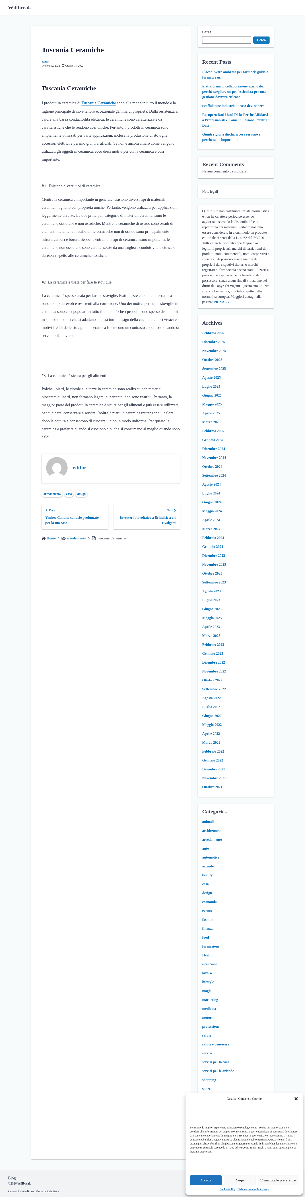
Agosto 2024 (211, 484)
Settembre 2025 (214, 369)
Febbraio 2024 (213, 538)
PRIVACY (222, 302)
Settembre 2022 (214, 689)
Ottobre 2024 (212, 466)
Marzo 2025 (211, 422)
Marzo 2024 (211, 529)
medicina (209, 1009)
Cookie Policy (227, 1189)
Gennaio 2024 (212, 547)
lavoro (207, 973)
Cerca (206, 32)
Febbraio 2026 (213, 333)
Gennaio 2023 (212, 653)
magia (207, 991)
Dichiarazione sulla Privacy (253, 1189)
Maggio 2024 (212, 511)
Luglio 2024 (211, 493)
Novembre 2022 (214, 671)
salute (206, 1035)
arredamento (52, 493)
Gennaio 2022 (212, 760)
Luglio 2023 (211, 600)
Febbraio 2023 (213, 644)
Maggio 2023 (212, 618)
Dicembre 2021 (213, 769)
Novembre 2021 (214, 778)
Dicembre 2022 (213, 662)
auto (205, 848)
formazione (210, 946)
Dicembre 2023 (213, 555)
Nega (240, 1180)
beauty (207, 875)
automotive (210, 857)
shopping (209, 1080)
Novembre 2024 (214, 458)
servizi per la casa (215, 1062)
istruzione (209, 964)
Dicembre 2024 (213, 449)
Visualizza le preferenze (278, 1180)
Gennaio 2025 (212, 440)
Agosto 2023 (211, 591)
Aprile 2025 (211, 413)
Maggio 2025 (212, 404)
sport (206, 1089)
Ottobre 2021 (212, 787)
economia (209, 902)
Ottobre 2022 (212, 680)
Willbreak (19, 7)
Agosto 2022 (211, 698)
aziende (208, 866)
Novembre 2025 (214, 351)
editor (45, 61)
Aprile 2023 (211, 627)
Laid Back (53, 1191)
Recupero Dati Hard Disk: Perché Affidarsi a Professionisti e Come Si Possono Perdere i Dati (235, 120)
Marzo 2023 (211, 636)
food (205, 937)
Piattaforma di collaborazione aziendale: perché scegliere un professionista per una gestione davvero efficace (234, 91)
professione (210, 1026)
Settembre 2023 (214, 582)
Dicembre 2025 (213, 342)
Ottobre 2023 (212, 573)
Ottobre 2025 (212, 360)
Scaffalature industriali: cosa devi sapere (233, 106)
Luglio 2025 (211, 386)
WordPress (27, 1191)
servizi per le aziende (218, 1071)
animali (208, 822)
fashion (207, 920)
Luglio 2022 (211, 707)
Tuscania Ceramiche (98, 103)
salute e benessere (215, 1044)
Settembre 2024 (214, 475)
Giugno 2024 (212, 502)
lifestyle (208, 982)
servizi (207, 1053)
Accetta (205, 1180)
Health (207, 955)
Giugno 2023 (212, 609)
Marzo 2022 (211, 742)
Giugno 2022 (212, 716)
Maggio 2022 (212, 725)
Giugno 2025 (212, 395)
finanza (208, 928)
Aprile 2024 (211, 520)
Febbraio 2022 (213, 751)
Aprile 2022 (211, 733)
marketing (210, 1000)
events (207, 911)
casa (69, 493)
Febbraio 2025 (213, 431)
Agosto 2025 (211, 377)
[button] (296, 1098)
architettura (211, 830)
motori (207, 1017)
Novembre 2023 (214, 564)
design (81, 493)
